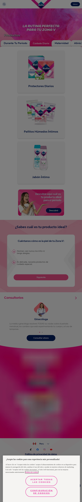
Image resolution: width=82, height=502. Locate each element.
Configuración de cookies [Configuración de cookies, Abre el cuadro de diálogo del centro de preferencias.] (42, 492)
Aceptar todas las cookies (42, 480)
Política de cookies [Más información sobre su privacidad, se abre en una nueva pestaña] (31, 472)
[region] (41, 478)
